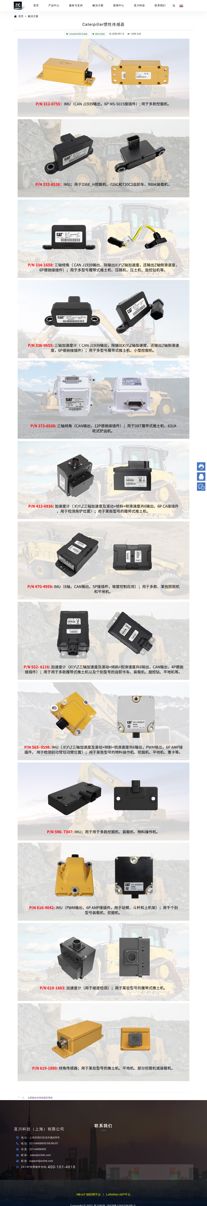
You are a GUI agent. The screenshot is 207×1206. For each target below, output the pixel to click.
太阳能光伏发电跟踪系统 (40, 1097)
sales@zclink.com (40, 1155)
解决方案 (98, 5)
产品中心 (53, 5)
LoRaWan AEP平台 (118, 1195)
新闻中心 (118, 5)
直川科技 (139, 5)
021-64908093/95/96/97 (43, 1143)
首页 (36, 5)
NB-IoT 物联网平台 (89, 1195)
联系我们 (160, 5)
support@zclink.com (41, 1160)
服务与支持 (76, 5)
